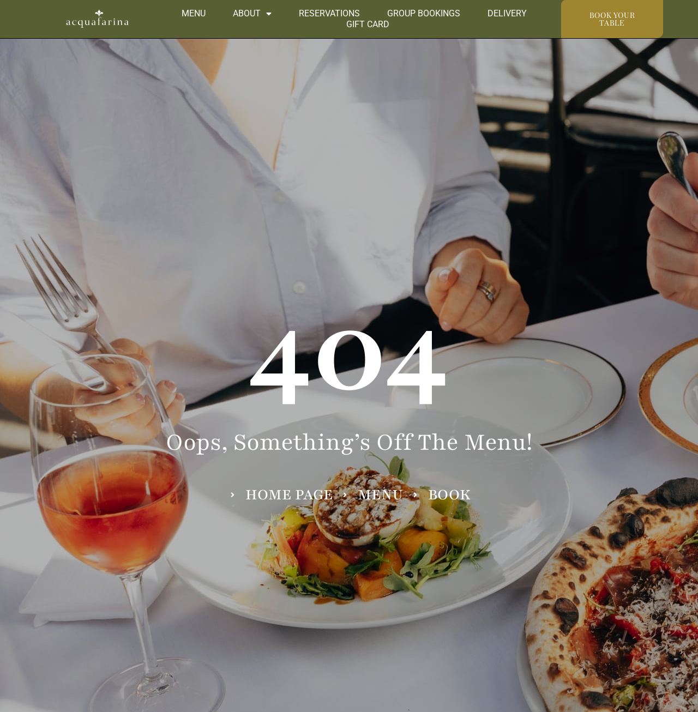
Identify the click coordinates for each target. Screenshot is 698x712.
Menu (194, 13)
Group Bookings (423, 13)
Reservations (329, 13)
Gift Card (367, 24)
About (252, 13)
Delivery (507, 13)
